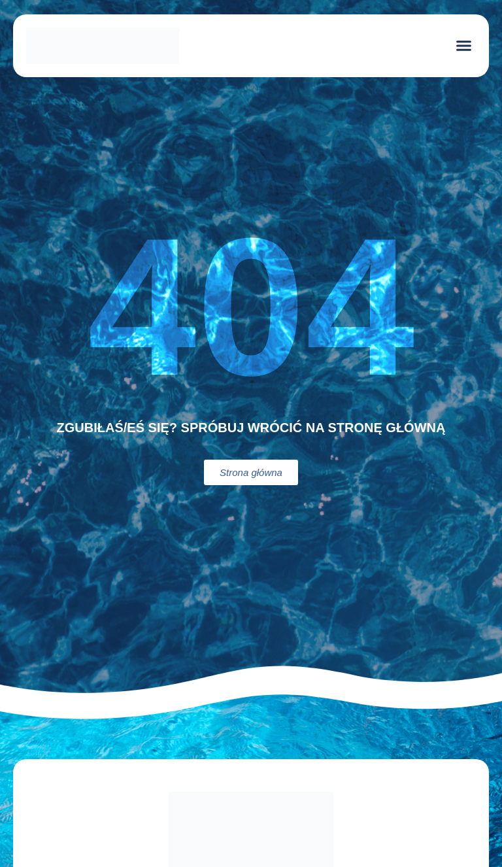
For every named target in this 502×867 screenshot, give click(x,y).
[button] (464, 45)
